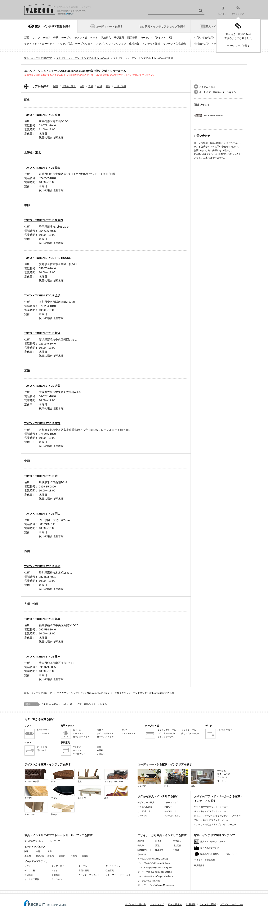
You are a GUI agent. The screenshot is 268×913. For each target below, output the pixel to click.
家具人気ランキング (209, 848)
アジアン (36, 792)
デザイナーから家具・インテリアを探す (162, 835)
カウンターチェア (81, 737)
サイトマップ (157, 904)
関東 (55, 86)
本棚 (99, 747)
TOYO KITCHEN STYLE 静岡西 (43, 220)
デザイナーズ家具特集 (204, 860)
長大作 (141, 845)
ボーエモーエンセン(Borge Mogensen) (156, 885)
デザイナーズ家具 (146, 802)
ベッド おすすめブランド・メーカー (211, 811)
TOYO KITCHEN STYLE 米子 (42, 476)
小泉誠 (176, 850)
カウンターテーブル (166, 733)
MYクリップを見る (240, 45)
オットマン (78, 733)
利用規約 (190, 904)
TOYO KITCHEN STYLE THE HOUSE (47, 257)
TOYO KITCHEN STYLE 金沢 (42, 295)
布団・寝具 (84, 870)
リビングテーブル (165, 737)
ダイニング (176, 778)
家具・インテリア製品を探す (53, 26)
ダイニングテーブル (166, 730)
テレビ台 (77, 747)
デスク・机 (81, 37)
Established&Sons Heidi (54, 704)
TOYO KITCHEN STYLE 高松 (42, 566)
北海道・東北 (69, 86)
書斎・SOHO (223, 774)
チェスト (77, 750)
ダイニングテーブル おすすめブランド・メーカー (217, 816)
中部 (82, 86)
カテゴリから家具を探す (39, 719)
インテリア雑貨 (151, 43)
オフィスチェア (128, 733)
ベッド (94, 37)
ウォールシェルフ (172, 816)
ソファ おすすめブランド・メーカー (211, 807)
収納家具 (106, 37)
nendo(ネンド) (144, 850)
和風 (116, 792)
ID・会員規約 (175, 904)
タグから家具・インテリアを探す (158, 796)
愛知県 (85, 856)
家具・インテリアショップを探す (165, 26)
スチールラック (171, 802)
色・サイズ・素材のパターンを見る (217, 92)
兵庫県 (74, 856)
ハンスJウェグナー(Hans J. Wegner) (155, 867)
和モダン (63, 809)
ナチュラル (36, 809)
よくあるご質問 (208, 904)
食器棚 (100, 750)
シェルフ (101, 754)
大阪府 (62, 856)
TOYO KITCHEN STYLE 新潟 (42, 333)
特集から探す (202, 43)
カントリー (89, 792)
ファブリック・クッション (111, 43)
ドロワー (168, 807)
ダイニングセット (114, 866)
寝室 (202, 778)
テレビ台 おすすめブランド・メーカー (212, 820)
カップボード (170, 811)
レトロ (63, 776)
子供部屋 (221, 770)
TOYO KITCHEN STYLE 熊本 (42, 656)
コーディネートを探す (109, 26)
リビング (149, 778)
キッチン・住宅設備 (174, 43)
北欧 (89, 776)
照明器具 (132, 37)
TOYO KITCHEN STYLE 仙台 (42, 167)
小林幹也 (142, 854)
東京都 (27, 856)
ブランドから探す (205, 37)
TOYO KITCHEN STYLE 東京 (42, 115)
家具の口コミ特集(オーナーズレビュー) (218, 854)
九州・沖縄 (120, 86)
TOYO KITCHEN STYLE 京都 (42, 423)
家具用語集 (199, 865)
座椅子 (100, 730)
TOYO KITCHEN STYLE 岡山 (42, 513)
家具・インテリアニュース (212, 841)
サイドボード (144, 811)
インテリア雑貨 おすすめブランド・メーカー (215, 824)
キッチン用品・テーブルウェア (75, 43)
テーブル (66, 37)
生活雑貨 (134, 43)
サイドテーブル (188, 730)
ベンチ (124, 730)
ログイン (222, 11)
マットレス (42, 747)
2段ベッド (41, 750)
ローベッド (143, 816)
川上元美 (177, 845)
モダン (63, 792)
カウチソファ (43, 730)
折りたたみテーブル (190, 733)
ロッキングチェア (105, 737)
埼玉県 (51, 856)
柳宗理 (141, 841)
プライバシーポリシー (231, 904)
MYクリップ (238, 10)
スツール (77, 730)
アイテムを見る (207, 86)
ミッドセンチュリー (116, 776)
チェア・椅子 (50, 37)
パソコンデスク (225, 730)
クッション (57, 879)
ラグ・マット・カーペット (39, 43)
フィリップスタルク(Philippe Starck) (155, 872)
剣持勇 (158, 841)
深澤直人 (177, 841)
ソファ (36, 37)
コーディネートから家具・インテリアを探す (165, 764)
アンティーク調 (36, 776)
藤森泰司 (159, 850)
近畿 (90, 86)
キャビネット (79, 754)
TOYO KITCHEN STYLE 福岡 (42, 619)
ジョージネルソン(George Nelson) (154, 863)
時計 (171, 37)
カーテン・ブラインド (153, 37)
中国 (99, 86)
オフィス (221, 780)
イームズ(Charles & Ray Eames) (153, 859)
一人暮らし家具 (145, 807)
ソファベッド (43, 733)
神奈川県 (40, 856)
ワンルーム (222, 777)
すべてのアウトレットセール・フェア (42, 841)
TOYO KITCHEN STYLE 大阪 (42, 385)
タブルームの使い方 (135, 904)
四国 (108, 86)
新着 (26, 37)
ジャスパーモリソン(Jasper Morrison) (155, 876)
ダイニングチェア (105, 733)
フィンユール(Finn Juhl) (149, 881)
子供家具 (119, 37)
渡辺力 (158, 845)
